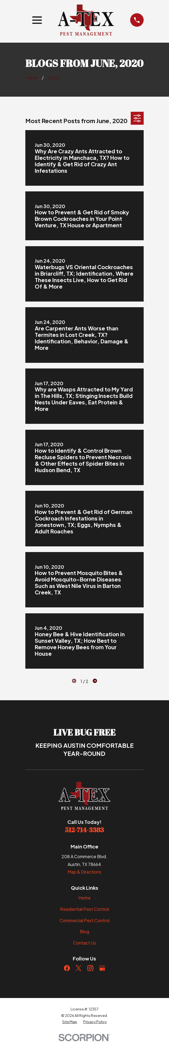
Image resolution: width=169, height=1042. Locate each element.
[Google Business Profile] (102, 968)
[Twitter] (78, 968)
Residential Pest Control (84, 909)
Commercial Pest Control (84, 920)
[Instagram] (90, 968)
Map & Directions (84, 872)
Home (84, 898)
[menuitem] (69, 1022)
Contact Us (84, 943)
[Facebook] (67, 968)
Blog (84, 931)
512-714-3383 (84, 830)
